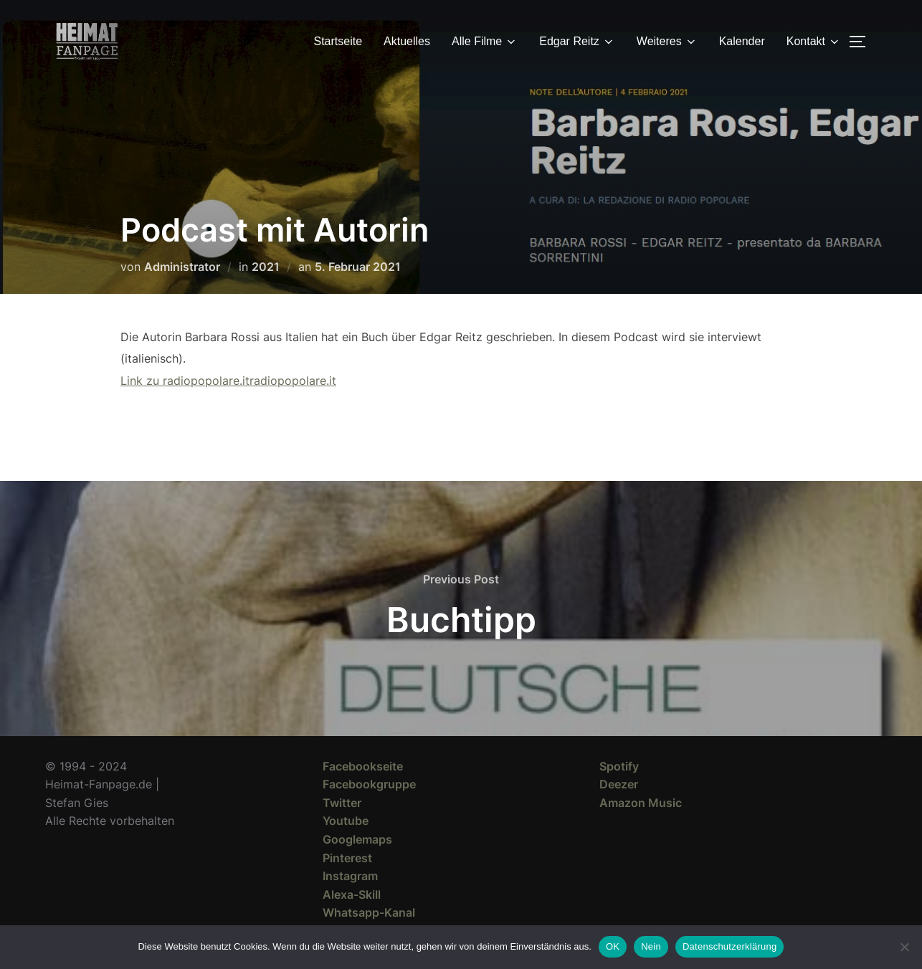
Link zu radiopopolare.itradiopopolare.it (228, 380)
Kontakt (813, 41)
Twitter (342, 803)
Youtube (346, 820)
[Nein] (904, 947)
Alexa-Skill (352, 894)
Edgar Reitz (577, 41)
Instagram (350, 876)
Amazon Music (640, 803)
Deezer (618, 784)
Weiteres (667, 41)
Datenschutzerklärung (729, 946)
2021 (266, 266)
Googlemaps (357, 839)
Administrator (182, 266)
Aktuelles (407, 41)
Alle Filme (485, 41)
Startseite (338, 41)
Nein (651, 946)
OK (612, 946)
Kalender (742, 41)
